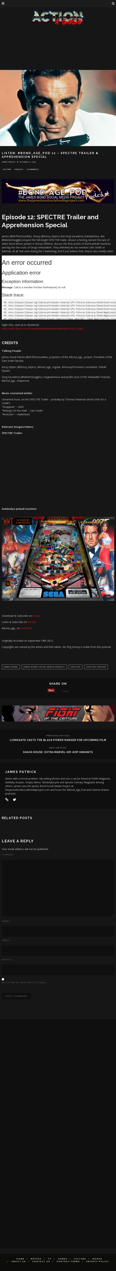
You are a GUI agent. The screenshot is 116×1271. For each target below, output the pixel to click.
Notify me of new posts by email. (25, 982)
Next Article (58, 748)
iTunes (36, 615)
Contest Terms (68, 1261)
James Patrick (9, 162)
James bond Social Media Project (44, 667)
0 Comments (33, 169)
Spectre (75, 667)
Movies (36, 1259)
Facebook (26, 628)
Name (6, 921)
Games (62, 1259)
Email (6, 940)
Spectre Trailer (96, 667)
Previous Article (58, 736)
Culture (7, 169)
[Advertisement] (58, 53)
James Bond (11, 667)
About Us (19, 1261)
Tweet (65, 691)
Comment (8, 854)
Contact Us (41, 1261)
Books (97, 1259)
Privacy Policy (97, 1261)
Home (20, 1259)
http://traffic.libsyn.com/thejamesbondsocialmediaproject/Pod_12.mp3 (42, 328)
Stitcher (32, 622)
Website (7, 959)
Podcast (19, 169)
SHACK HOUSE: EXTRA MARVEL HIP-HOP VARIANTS (58, 752)
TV (50, 1259)
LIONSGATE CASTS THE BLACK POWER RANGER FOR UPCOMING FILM (58, 740)
